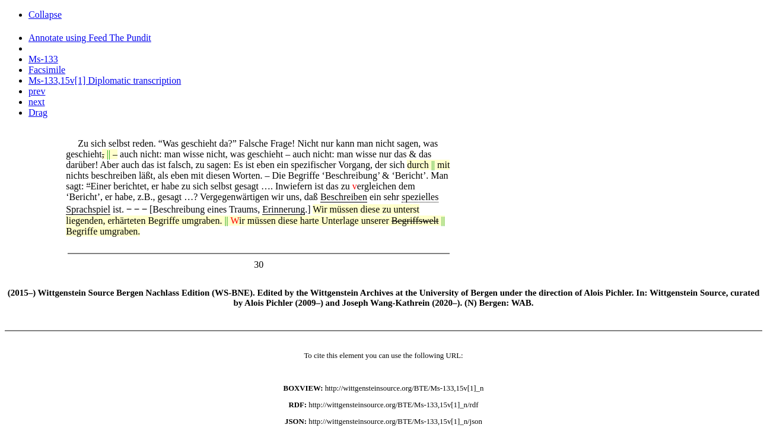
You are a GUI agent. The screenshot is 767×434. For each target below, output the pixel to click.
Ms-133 (43, 59)
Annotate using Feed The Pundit (89, 38)
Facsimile (46, 70)
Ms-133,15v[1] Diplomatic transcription (104, 80)
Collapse (45, 14)
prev (36, 91)
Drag (37, 112)
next (36, 102)
